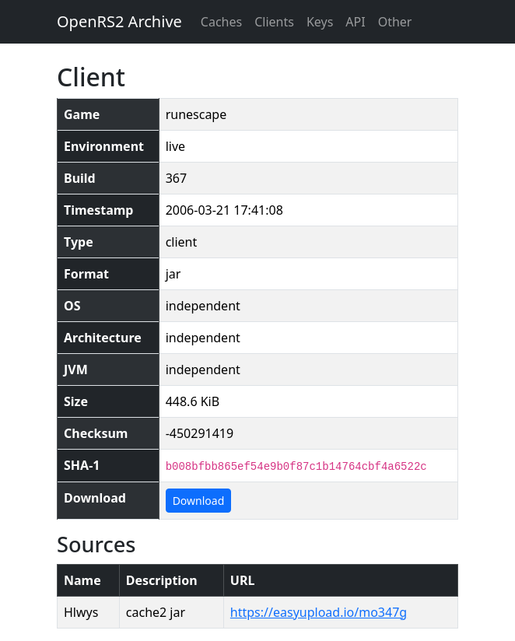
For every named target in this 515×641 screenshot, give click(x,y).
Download (199, 500)
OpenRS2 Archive (119, 21)
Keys (320, 21)
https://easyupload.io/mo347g (318, 612)
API (355, 21)
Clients (274, 21)
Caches (221, 21)
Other (395, 21)
